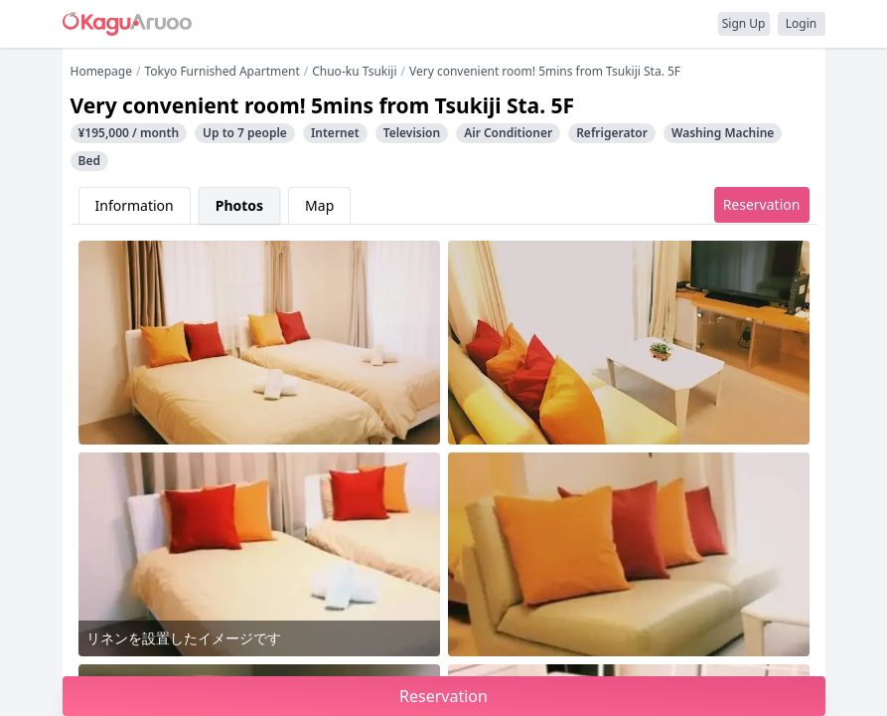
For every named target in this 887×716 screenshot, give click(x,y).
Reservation (762, 204)
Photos (239, 205)
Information (134, 205)
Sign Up (744, 23)
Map (319, 205)
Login (801, 23)
